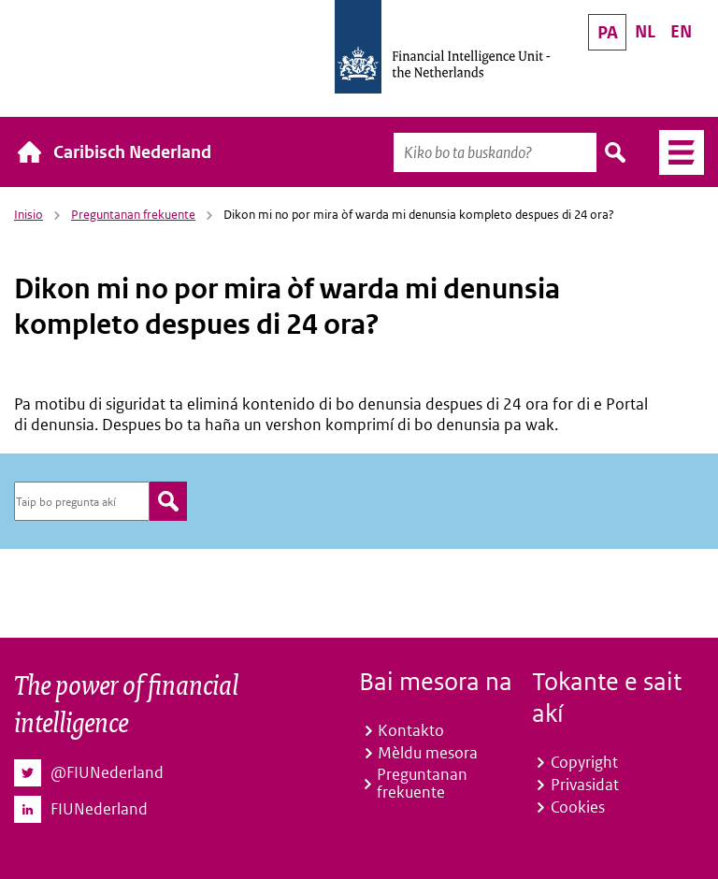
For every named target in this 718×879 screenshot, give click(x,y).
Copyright (584, 762)
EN (681, 31)
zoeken (168, 501)
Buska (616, 152)
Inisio (28, 215)
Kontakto (411, 730)
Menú (674, 152)
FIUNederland (99, 809)
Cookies (578, 807)
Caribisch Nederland (132, 152)
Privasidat (585, 784)
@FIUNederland (107, 773)
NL (645, 31)
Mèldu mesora (428, 752)
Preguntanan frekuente (133, 215)
